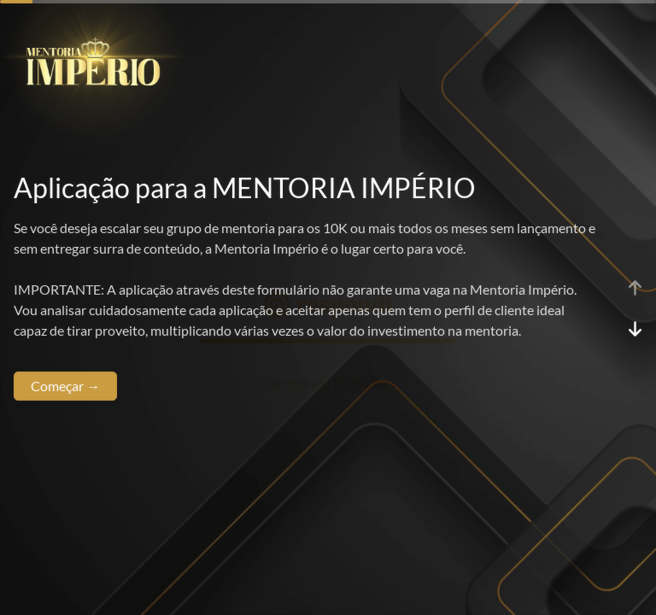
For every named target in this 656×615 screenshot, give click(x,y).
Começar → (65, 386)
